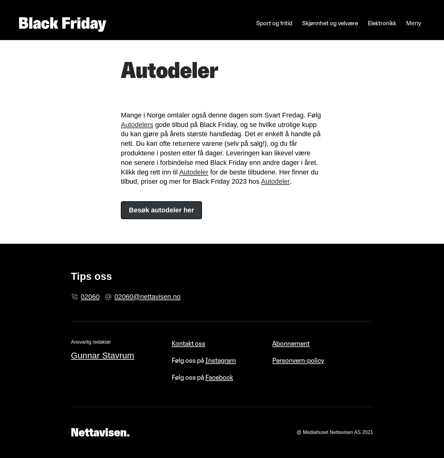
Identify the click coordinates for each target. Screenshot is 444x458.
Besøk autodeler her (161, 210)
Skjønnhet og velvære (330, 23)
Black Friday (62, 23)
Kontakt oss (188, 343)
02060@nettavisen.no (147, 297)
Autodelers (137, 125)
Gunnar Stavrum (102, 355)
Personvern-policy (298, 360)
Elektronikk (382, 23)
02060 (90, 297)
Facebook (219, 377)
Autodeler (193, 172)
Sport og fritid (274, 23)
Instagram (220, 360)
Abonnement (291, 343)
